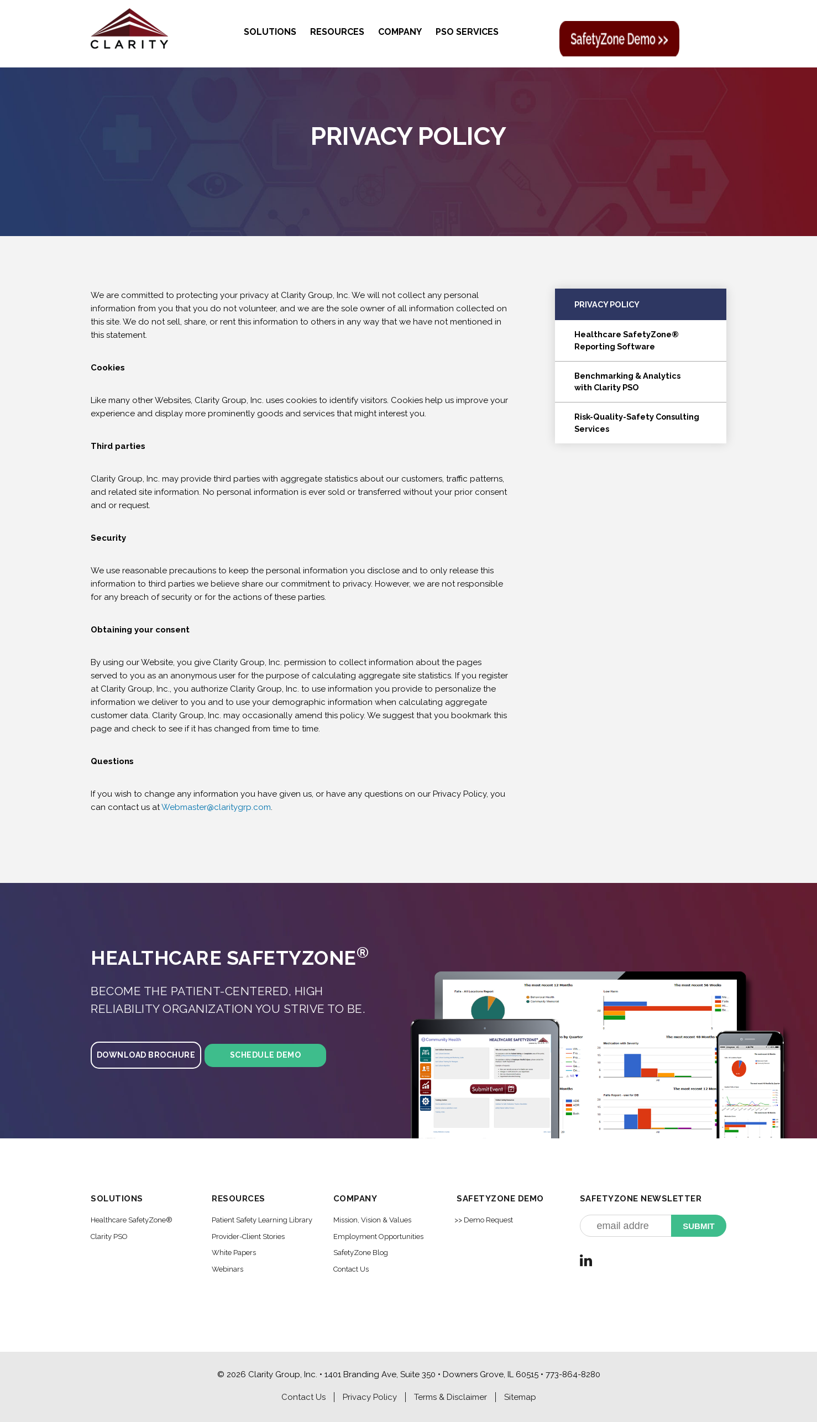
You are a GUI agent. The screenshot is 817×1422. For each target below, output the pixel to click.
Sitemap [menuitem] (520, 1397)
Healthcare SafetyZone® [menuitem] (131, 1220)
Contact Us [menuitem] (351, 1269)
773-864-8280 (573, 1374)
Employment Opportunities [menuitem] (378, 1236)
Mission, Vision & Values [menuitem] (372, 1220)
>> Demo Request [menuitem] (483, 1220)
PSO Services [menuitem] (467, 32)
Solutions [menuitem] (270, 32)
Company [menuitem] (400, 32)
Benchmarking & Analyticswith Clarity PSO (627, 382)
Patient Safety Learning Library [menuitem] (262, 1220)
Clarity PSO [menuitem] (109, 1236)
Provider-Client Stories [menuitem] (248, 1236)
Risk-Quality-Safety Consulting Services (636, 422)
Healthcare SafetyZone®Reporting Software (626, 340)
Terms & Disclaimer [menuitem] (450, 1397)
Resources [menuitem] (337, 32)
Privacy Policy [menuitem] (370, 1397)
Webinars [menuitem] (227, 1269)
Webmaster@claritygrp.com (216, 807)
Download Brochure (146, 1054)
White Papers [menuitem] (234, 1252)
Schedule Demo (265, 1054)
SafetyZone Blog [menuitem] (360, 1252)
